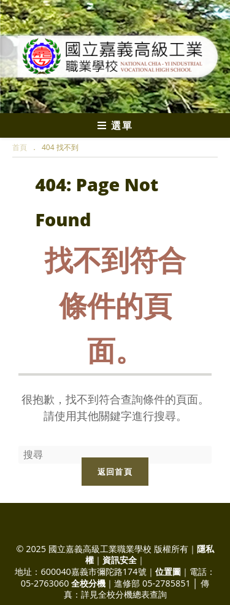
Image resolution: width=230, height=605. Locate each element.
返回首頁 (115, 471)
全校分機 (88, 583)
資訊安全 (119, 560)
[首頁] (19, 147)
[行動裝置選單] (115, 125)
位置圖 (168, 571)
